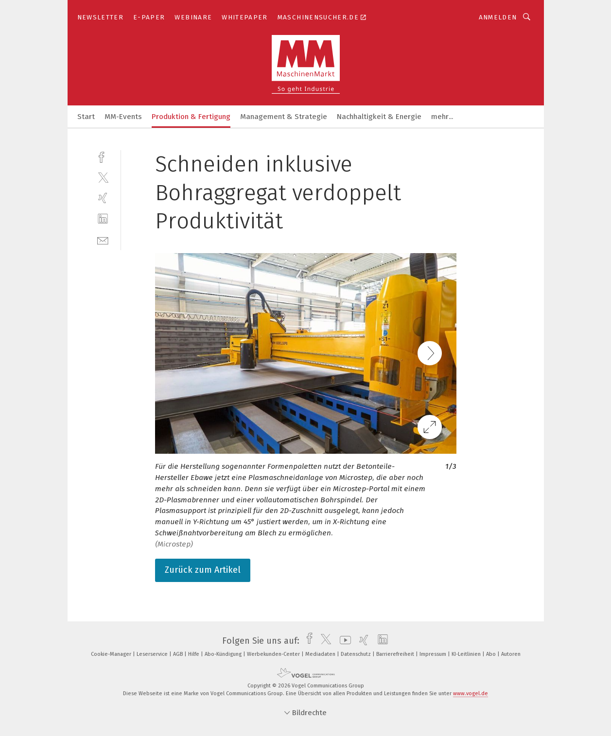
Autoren (511, 654)
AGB (178, 654)
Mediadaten (321, 654)
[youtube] (343, 640)
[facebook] (103, 156)
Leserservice (153, 654)
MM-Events (123, 116)
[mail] (103, 240)
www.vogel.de (470, 693)
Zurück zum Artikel (203, 570)
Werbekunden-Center (274, 654)
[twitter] (103, 177)
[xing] (103, 198)
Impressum (433, 654)
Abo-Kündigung (224, 654)
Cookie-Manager (112, 654)
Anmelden (498, 17)
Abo (491, 654)
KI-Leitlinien (467, 654)
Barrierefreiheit (396, 654)
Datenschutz (356, 654)
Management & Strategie (283, 116)
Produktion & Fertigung (191, 116)
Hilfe (194, 654)
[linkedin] (103, 219)
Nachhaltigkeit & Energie (379, 116)
